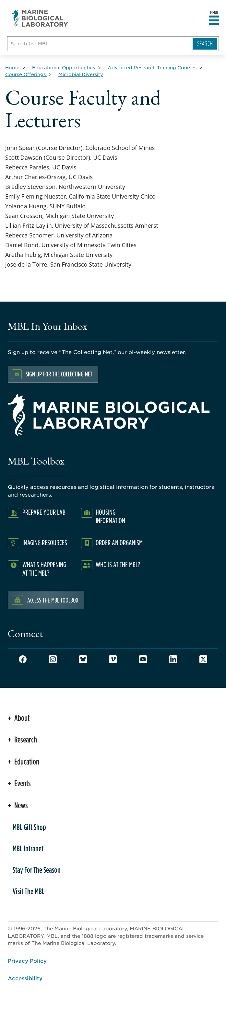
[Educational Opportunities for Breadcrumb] (64, 67)
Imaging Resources (44, 542)
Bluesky (83, 659)
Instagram (53, 659)
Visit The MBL (28, 891)
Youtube (143, 659)
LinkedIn (173, 659)
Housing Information (110, 516)
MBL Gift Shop (29, 827)
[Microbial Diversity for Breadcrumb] (80, 74)
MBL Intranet (28, 848)
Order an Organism (119, 542)
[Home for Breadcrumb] (13, 67)
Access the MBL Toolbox (52, 600)
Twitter (203, 659)
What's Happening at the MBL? (44, 568)
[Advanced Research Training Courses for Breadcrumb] (153, 67)
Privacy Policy (27, 960)
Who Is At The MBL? (118, 564)
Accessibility (25, 978)
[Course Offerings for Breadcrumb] (26, 74)
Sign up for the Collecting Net (59, 374)
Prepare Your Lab (43, 512)
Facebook (23, 659)
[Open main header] (214, 21)
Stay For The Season (37, 870)
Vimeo (113, 659)
